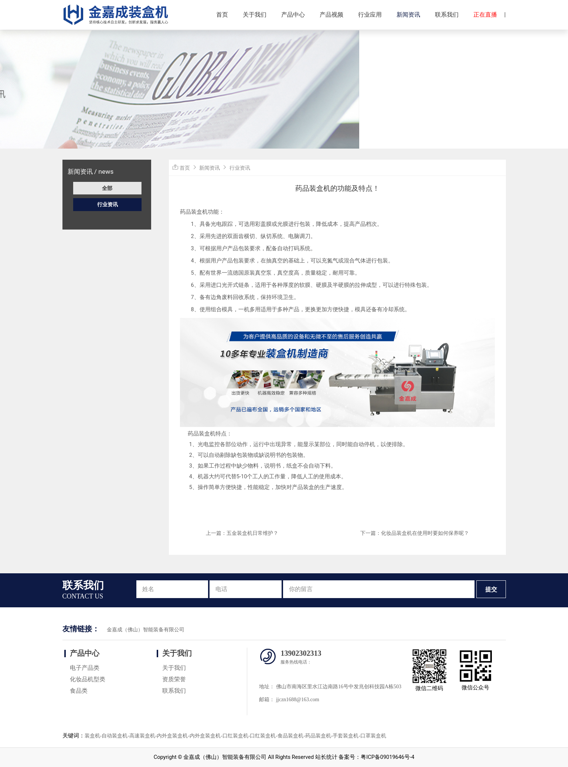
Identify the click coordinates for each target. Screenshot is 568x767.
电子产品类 (84, 668)
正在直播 (485, 14)
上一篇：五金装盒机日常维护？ (242, 533)
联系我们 (447, 14)
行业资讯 (107, 204)
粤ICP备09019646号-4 (387, 757)
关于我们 (254, 14)
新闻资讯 (408, 14)
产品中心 (293, 14)
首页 (222, 14)
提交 (491, 589)
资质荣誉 (174, 679)
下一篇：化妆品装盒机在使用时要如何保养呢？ (414, 533)
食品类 (79, 691)
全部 (107, 188)
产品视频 (331, 14)
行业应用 (370, 14)
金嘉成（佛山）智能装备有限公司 (145, 629)
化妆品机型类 (87, 679)
